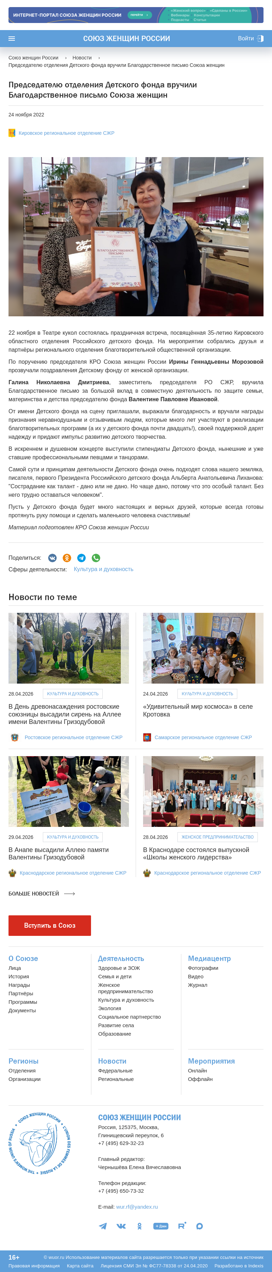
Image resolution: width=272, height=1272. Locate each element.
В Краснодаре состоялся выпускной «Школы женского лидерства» (196, 853)
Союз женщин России (126, 38)
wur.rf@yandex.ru (137, 1207)
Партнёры (20, 993)
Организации (24, 1079)
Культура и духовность (103, 569)
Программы (22, 1002)
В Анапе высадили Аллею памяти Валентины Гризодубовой (58, 853)
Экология (109, 1008)
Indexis (256, 1265)
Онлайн (197, 1070)
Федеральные (115, 1070)
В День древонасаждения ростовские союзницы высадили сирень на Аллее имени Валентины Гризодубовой (64, 714)
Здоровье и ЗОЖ (119, 968)
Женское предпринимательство (218, 837)
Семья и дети (114, 976)
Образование (114, 1034)
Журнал (198, 985)
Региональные (116, 1079)
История (18, 976)
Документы (22, 1010)
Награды (19, 985)
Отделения (22, 1070)
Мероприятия (211, 1061)
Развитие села (116, 1025)
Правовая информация (34, 1265)
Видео (196, 976)
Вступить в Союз (49, 925)
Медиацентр (209, 958)
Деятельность (121, 958)
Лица (14, 968)
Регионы (23, 1061)
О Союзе (23, 958)
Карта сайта (80, 1265)
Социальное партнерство (129, 1017)
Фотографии (203, 968)
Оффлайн (200, 1079)
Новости (112, 1061)
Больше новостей (41, 894)
